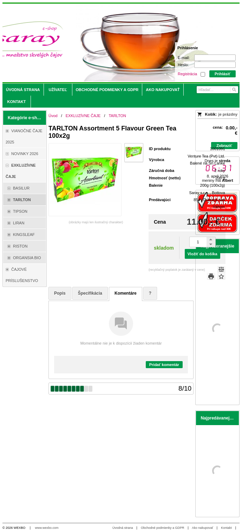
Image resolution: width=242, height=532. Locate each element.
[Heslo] (215, 65)
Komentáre (126, 293)
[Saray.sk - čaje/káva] (92, 43)
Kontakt (226, 528)
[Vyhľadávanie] (217, 89)
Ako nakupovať (202, 528)
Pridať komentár (164, 365)
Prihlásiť (222, 74)
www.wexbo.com (47, 528)
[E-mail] (215, 58)
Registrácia (187, 74)
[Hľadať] (233, 90)
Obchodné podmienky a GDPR (162, 528)
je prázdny (227, 114)
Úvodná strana (122, 528)
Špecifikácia (90, 293)
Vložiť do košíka (202, 254)
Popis (60, 293)
